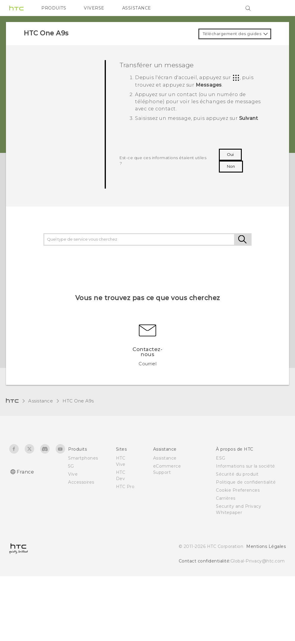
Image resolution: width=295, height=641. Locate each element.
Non (231, 166)
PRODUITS (53, 8)
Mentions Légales (266, 546)
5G (71, 466)
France (25, 472)
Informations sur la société (245, 466)
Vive (73, 474)
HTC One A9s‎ (78, 401)
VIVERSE (94, 8)
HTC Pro (125, 486)
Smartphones (83, 458)
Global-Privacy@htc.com (257, 561)
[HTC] (16, 8)
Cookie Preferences (238, 490)
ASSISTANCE (136, 8)
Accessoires (81, 482)
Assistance (40, 401)
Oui (230, 154)
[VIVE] (278, 8)
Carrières (226, 498)
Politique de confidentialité (246, 482)
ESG (220, 458)
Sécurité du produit (237, 474)
